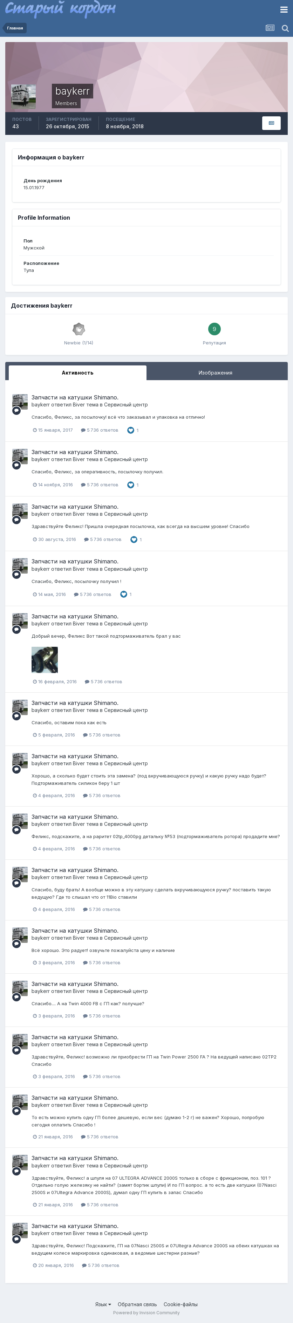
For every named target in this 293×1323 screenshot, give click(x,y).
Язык (103, 1304)
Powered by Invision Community (146, 1312)
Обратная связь (137, 1304)
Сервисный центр (126, 404)
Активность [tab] (78, 373)
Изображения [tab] (215, 373)
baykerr (41, 404)
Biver (79, 404)
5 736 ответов (99, 430)
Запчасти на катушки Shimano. (75, 397)
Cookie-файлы (181, 1304)
